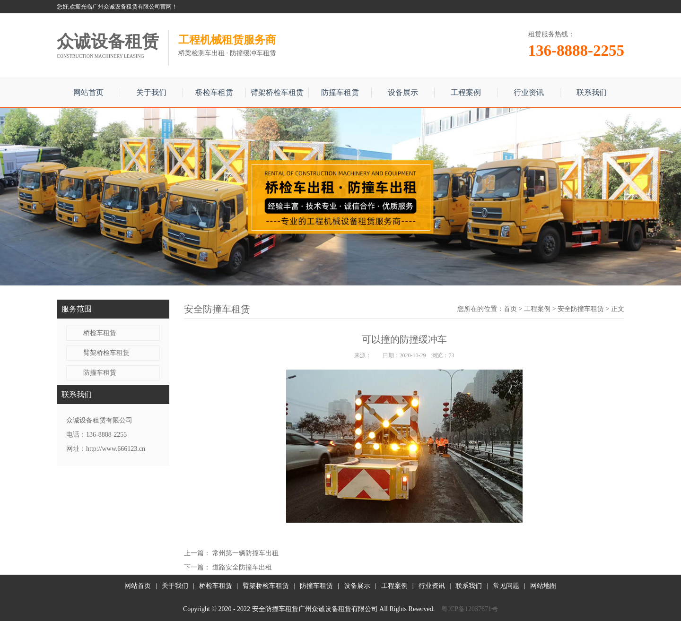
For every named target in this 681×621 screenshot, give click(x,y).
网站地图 (543, 585)
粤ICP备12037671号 (469, 608)
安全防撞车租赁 (581, 308)
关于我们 (151, 92)
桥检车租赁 (214, 92)
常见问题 (506, 585)
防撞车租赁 (340, 92)
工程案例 (466, 92)
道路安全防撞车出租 (242, 567)
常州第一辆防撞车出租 (245, 553)
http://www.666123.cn (115, 448)
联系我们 (591, 92)
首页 (510, 308)
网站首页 (88, 92)
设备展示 (403, 92)
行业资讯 (529, 92)
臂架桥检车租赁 (277, 92)
